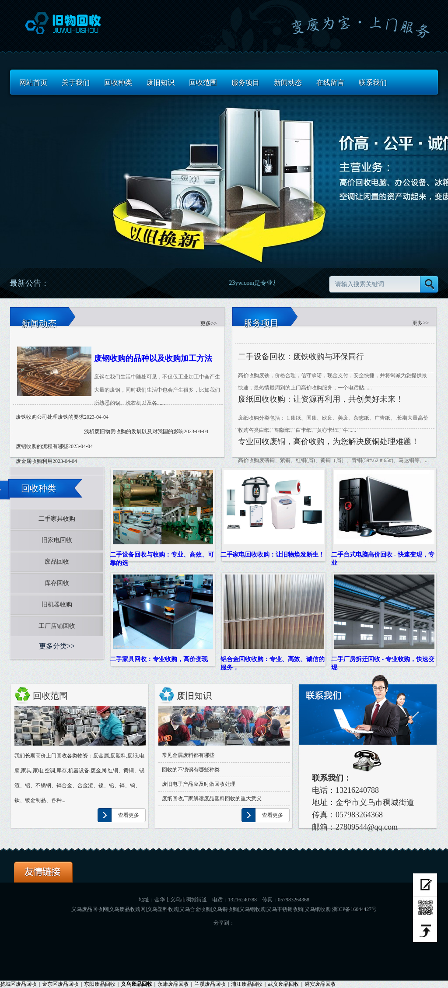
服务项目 (245, 82)
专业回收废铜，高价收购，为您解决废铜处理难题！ (328, 441)
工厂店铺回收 (56, 626)
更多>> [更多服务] (208, 323)
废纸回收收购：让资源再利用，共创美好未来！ (320, 399)
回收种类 (118, 82)
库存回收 (57, 583)
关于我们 (76, 82)
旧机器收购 (57, 604)
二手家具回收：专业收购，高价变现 (159, 658)
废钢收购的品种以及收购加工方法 (153, 358)
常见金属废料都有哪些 (188, 755)
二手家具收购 (56, 518)
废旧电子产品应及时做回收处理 (198, 784)
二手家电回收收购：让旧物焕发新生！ (272, 554)
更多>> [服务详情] (420, 323)
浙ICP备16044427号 (354, 909)
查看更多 (128, 815)
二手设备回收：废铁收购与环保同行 (301, 356)
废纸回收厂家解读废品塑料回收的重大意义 (212, 798)
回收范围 (203, 82)
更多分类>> (57, 646)
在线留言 (330, 82)
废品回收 (57, 561)
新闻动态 (288, 82)
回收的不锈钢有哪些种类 (191, 770)
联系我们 (373, 82)
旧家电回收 (57, 540)
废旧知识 (161, 82)
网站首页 (33, 82)
